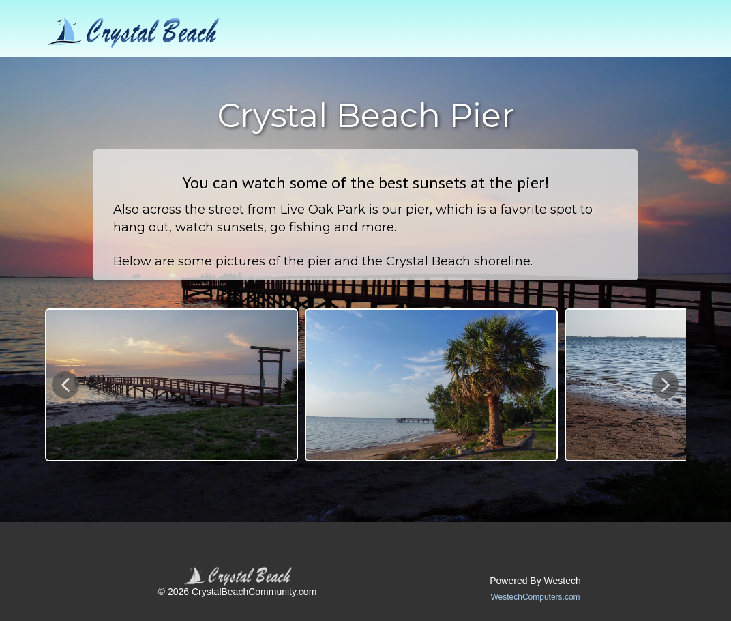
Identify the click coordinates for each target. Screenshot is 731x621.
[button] (65, 385)
